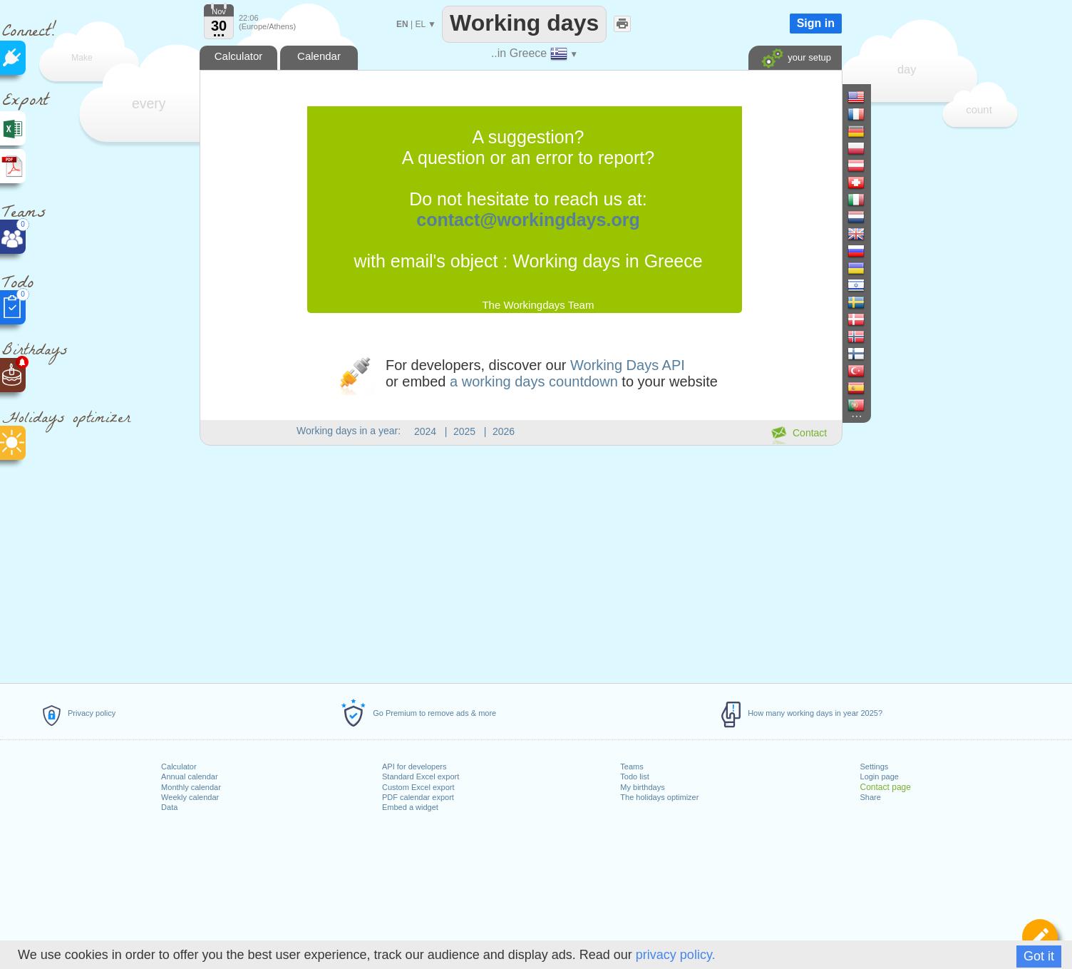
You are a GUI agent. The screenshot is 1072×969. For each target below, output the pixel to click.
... (219, 31)
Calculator (179, 766)
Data (169, 807)
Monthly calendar (191, 787)
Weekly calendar (190, 797)
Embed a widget (410, 807)
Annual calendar (189, 776)
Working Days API (627, 365)
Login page (879, 776)
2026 (504, 431)
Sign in (816, 23)
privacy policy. (676, 955)
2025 (464, 431)
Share (870, 797)
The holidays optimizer (659, 797)
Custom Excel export (418, 787)
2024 (425, 431)
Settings (874, 766)
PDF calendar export (418, 797)
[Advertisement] (520, 562)
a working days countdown (534, 381)
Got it (1039, 956)
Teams (631, 766)
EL (420, 24)
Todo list (634, 776)
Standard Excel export (420, 776)
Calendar (319, 56)
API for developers (414, 766)
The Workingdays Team (538, 305)
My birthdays (642, 787)
